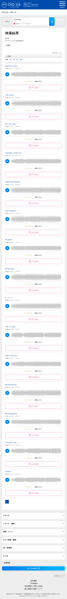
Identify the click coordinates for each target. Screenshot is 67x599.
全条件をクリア (59, 576)
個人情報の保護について (34, 589)
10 (11, 59)
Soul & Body (10, 210)
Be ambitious (11, 384)
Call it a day (10, 326)
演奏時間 (6, 563)
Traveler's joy (11, 442)
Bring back (9, 268)
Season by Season (12, 181)
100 (21, 59)
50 (17, 59)
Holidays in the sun (13, 153)
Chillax (8, 471)
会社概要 (33, 581)
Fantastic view (11, 66)
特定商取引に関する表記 (34, 586)
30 (14, 59)
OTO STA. (5, 12)
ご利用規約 (33, 583)
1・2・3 (8, 297)
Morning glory (11, 413)
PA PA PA (8, 239)
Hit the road (10, 124)
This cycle (9, 95)
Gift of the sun (11, 355)
